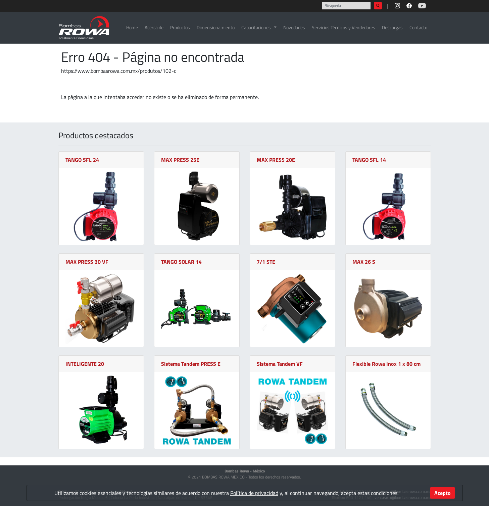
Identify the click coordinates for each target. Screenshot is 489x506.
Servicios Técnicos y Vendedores (343, 27)
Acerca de (154, 27)
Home (132, 27)
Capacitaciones (256, 27)
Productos (180, 27)
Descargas (392, 27)
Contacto (418, 27)
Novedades (294, 27)
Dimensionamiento (216, 27)
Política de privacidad (254, 493)
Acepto (442, 493)
